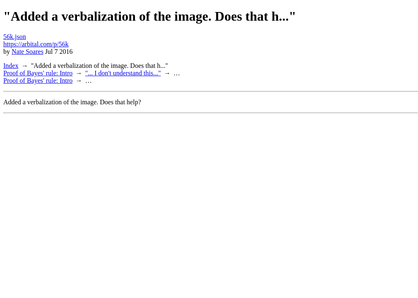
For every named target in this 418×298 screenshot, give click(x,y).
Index (10, 65)
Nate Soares (27, 51)
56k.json (14, 36)
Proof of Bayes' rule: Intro (37, 73)
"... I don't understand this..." (123, 73)
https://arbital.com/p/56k (36, 44)
